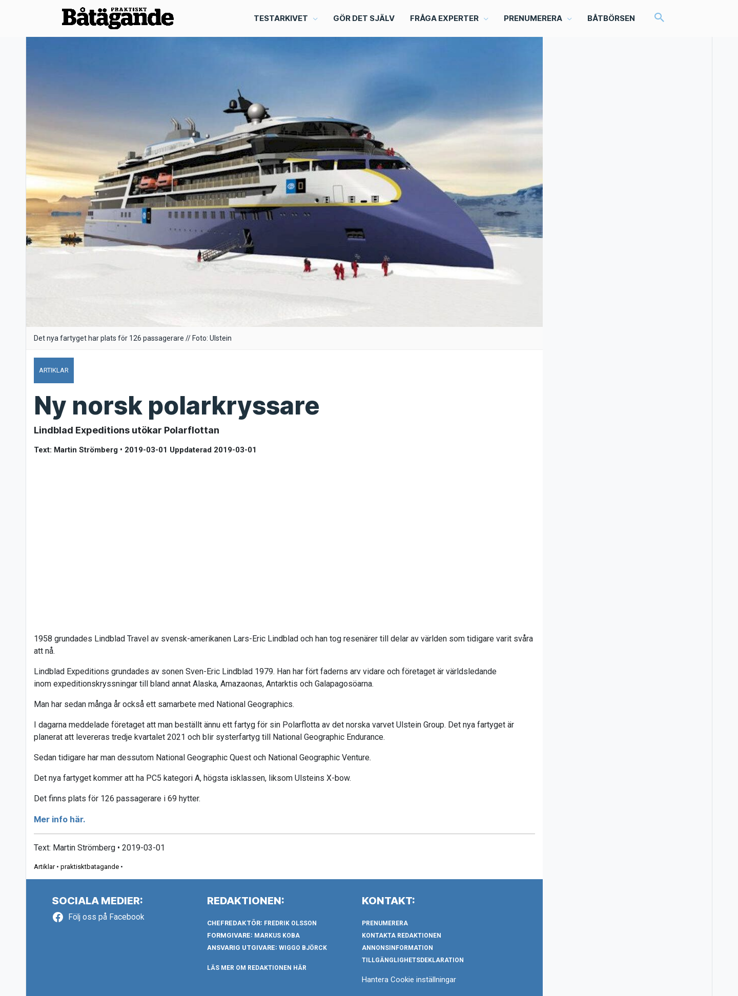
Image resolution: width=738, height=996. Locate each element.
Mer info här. (59, 819)
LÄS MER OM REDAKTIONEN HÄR (256, 967)
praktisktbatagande (89, 866)
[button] (659, 18)
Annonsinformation (397, 947)
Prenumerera (385, 923)
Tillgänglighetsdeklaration (413, 960)
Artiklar (44, 866)
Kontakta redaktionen (401, 935)
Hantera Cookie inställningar (409, 979)
